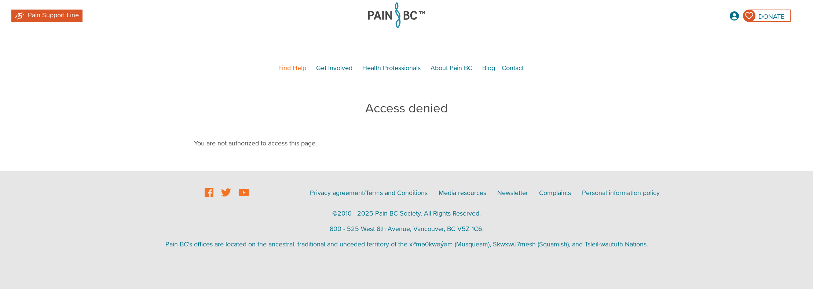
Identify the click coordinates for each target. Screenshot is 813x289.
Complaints (555, 192)
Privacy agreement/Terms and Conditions (369, 192)
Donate (771, 16)
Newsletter (512, 192)
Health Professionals (391, 68)
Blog (488, 68)
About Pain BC (451, 68)
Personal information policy (621, 192)
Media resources (462, 192)
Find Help (292, 68)
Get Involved (334, 68)
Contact (513, 68)
